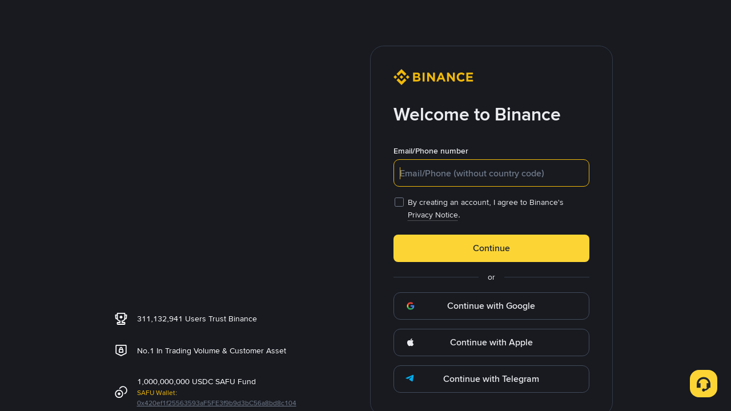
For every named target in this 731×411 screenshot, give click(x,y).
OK (365, 288)
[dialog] (365, 205)
